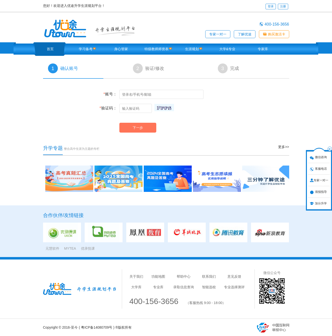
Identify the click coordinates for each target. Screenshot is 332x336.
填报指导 (321, 192)
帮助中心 (183, 276)
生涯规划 (192, 49)
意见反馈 (234, 276)
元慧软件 (52, 248)
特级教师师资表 (156, 49)
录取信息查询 (183, 287)
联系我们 (209, 276)
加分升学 (321, 203)
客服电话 (321, 168)
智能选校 (209, 287)
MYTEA (70, 248)
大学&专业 (227, 49)
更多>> (283, 147)
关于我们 (136, 276)
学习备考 (86, 49)
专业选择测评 (234, 287)
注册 (283, 6)
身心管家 (121, 49)
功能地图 (158, 276)
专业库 (158, 287)
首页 (50, 49)
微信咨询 (321, 157)
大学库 (136, 287)
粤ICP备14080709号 (96, 327)
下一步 (138, 128)
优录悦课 (88, 248)
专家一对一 (321, 180)
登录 (271, 6)
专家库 (263, 49)
